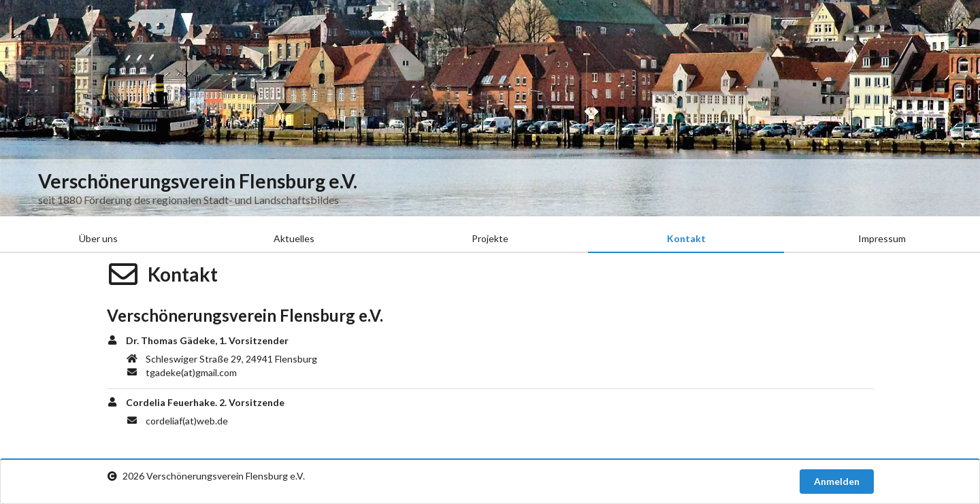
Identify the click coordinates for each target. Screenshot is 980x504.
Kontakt (686, 238)
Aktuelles (294, 238)
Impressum (882, 238)
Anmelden (837, 481)
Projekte (490, 238)
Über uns (98, 238)
